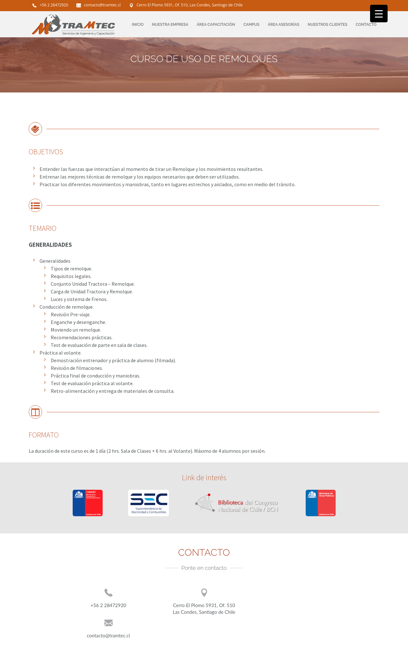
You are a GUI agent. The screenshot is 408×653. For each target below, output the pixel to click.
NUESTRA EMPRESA (170, 24)
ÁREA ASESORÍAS (283, 24)
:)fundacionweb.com (364, 647)
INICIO (138, 24)
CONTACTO (366, 24)
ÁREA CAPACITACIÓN (216, 24)
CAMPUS (251, 24)
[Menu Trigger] (379, 13)
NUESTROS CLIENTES (327, 24)
